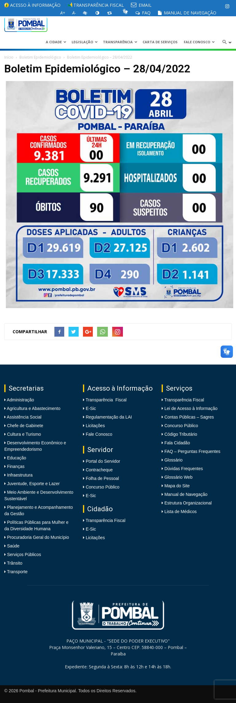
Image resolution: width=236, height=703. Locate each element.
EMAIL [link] (141, 5)
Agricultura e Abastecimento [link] (33, 408)
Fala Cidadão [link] (177, 442)
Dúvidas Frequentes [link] (183, 468)
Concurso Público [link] (103, 487)
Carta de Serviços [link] (160, 42)
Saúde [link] (12, 545)
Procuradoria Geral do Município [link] (38, 537)
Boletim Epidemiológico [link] (40, 57)
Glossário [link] (173, 460)
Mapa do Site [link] (177, 485)
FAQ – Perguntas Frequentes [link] (192, 451)
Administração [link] (20, 399)
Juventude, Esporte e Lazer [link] (33, 483)
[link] (227, 6)
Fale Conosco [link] (199, 42)
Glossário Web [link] (178, 477)
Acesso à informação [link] (32, 5)
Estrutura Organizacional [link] (188, 502)
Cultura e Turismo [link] (23, 434)
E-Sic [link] (91, 408)
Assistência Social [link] (23, 417)
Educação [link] (16, 457)
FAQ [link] (143, 13)
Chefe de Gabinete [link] (24, 425)
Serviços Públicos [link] (23, 554)
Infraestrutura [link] (19, 475)
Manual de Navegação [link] (187, 13)
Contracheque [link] (99, 469)
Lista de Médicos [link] (180, 511)
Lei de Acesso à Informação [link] (191, 408)
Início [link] (9, 57)
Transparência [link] (120, 42)
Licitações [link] (95, 425)
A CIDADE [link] (56, 42)
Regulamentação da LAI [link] (109, 417)
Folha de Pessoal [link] (102, 478)
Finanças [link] (15, 466)
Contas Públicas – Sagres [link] (189, 417)
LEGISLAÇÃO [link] (85, 42)
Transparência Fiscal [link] (96, 5)
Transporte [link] (17, 571)
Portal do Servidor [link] (103, 461)
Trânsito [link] (14, 563)
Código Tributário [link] (180, 434)
